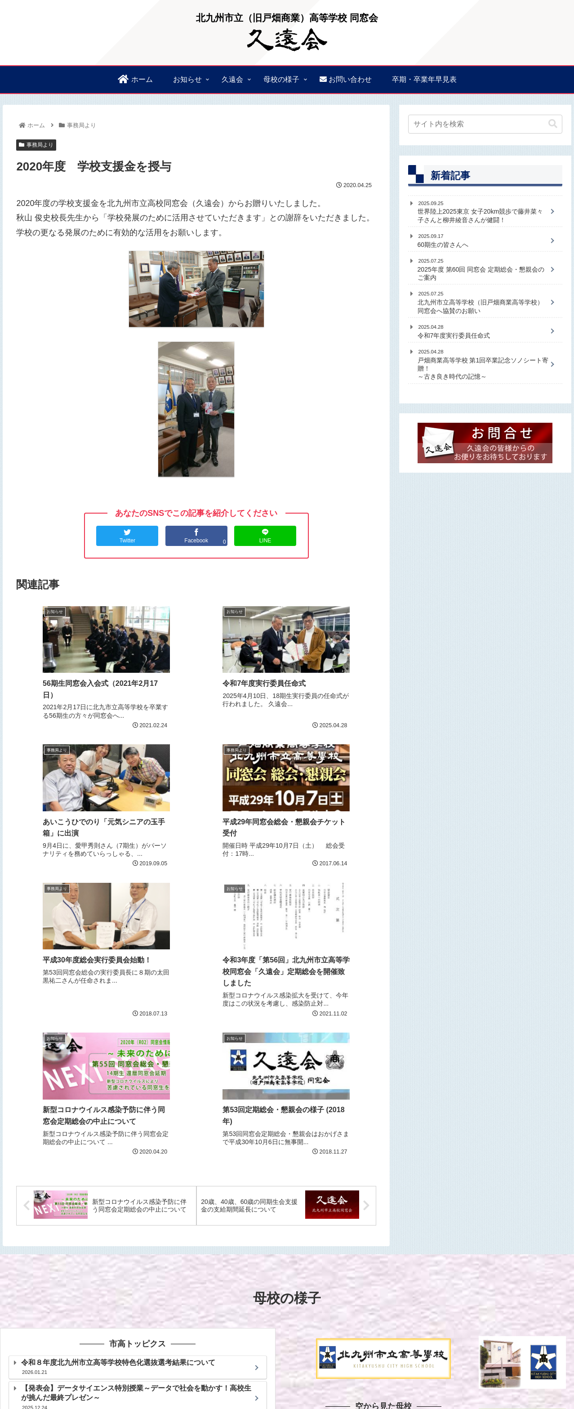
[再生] (317, 1266)
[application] (383, 1266)
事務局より (36, 145)
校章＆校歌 (465, 1369)
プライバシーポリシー (464, 1380)
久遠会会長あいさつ (452, 1358)
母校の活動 (546, 1369)
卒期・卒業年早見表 (360, 1380)
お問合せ (410, 1380)
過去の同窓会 (421, 1369)
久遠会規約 (546, 1358)
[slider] (371, 1266)
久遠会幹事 (505, 1358)
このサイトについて (533, 1380)
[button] (553, 124)
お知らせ (401, 1358)
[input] (485, 124)
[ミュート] (423, 1266)
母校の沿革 (505, 1369)
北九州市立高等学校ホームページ (138, 1270)
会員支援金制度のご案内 (357, 1369)
